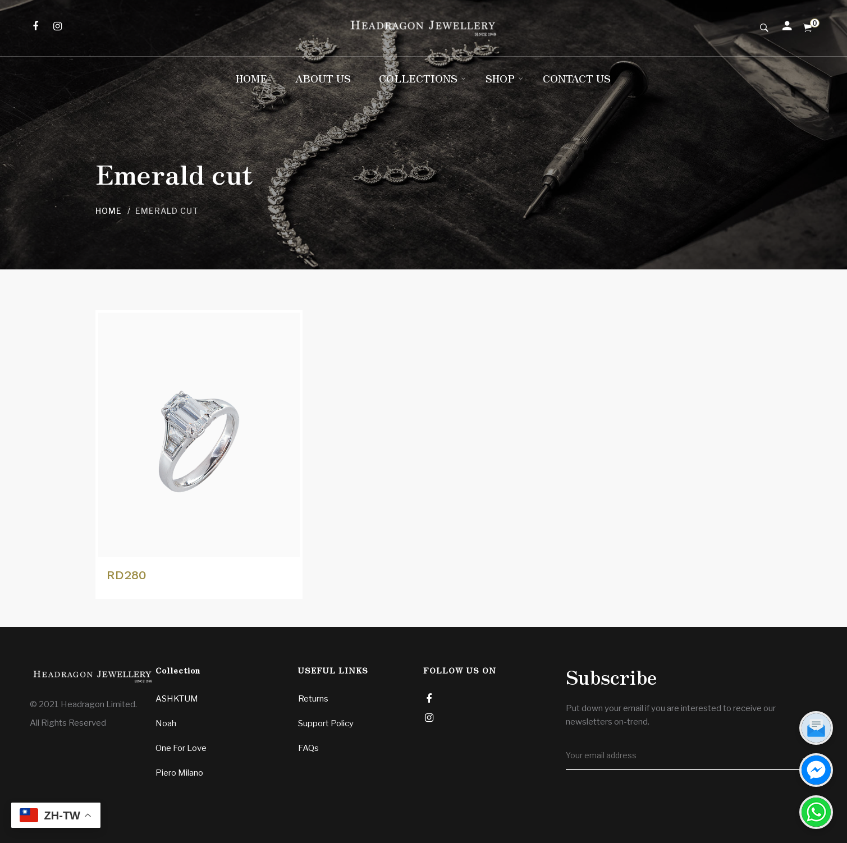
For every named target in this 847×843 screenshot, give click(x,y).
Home (108, 211)
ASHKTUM (176, 699)
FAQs (308, 748)
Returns (313, 699)
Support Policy (326, 723)
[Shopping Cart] (807, 28)
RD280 (126, 575)
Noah (165, 723)
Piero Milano (179, 773)
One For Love (181, 748)
